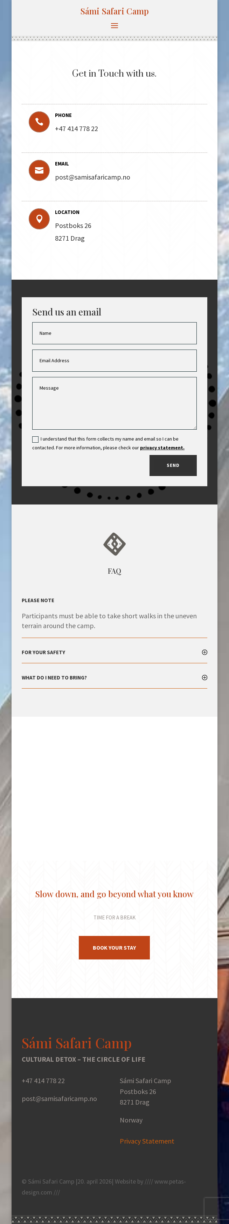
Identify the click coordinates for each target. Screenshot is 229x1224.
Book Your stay (114, 947)
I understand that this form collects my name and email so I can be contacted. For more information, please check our (108, 443)
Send (173, 465)
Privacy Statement (147, 1141)
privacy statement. (162, 447)
